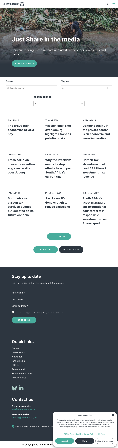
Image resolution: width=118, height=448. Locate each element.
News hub (17, 356)
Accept (64, 441)
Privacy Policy (89, 434)
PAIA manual (18, 369)
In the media (18, 361)
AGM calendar (19, 352)
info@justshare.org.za (23, 409)
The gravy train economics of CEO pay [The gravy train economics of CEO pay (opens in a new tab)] (21, 130)
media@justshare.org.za (24, 417)
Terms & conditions (22, 373)
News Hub (45, 250)
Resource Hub (71, 250)
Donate (15, 348)
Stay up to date (24, 63)
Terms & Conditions (76, 434)
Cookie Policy (100, 434)
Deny (84, 441)
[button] (113, 415)
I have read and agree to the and (40, 313)
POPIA (66, 434)
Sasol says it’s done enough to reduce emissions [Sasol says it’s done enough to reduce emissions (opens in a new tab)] (57, 202)
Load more (59, 236)
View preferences (105, 441)
